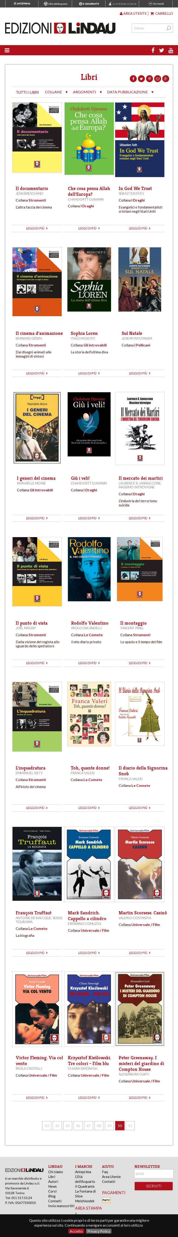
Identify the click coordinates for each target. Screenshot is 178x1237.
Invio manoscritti (61, 1206)
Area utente (133, 13)
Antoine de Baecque (33, 918)
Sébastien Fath (131, 193)
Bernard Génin (29, 338)
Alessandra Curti (134, 1074)
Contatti (54, 1201)
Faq (105, 1172)
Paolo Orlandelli (86, 628)
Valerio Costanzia (135, 918)
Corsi (52, 1191)
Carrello (161, 13)
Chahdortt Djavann (86, 199)
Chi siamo (55, 1172)
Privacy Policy (98, 1231)
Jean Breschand (29, 193)
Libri (51, 1177)
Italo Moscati (83, 338)
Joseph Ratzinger (137, 338)
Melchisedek (84, 1201)
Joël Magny (26, 628)
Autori (53, 1181)
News (52, 1186)
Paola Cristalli (29, 1068)
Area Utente (111, 1177)
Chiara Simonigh (82, 1068)
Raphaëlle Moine (31, 483)
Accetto (76, 1231)
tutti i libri (27, 92)
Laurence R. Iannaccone (140, 483)
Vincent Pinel (132, 628)
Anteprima (83, 1172)
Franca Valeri (83, 773)
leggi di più (36, 228)
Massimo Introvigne (137, 487)
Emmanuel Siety (29, 773)
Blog (52, 1196)
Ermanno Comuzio (84, 923)
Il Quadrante (85, 1186)
